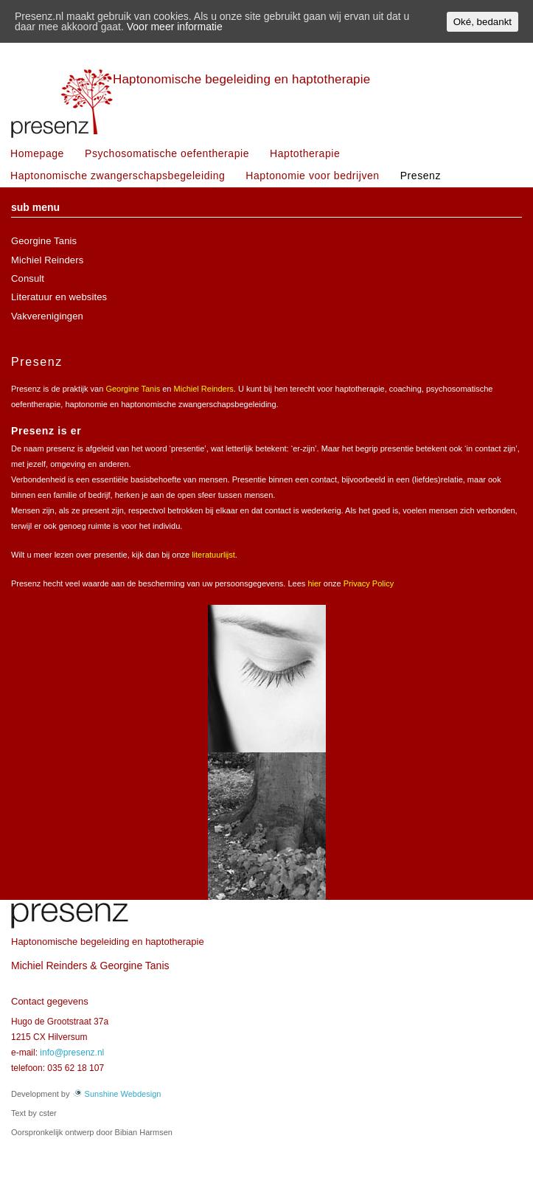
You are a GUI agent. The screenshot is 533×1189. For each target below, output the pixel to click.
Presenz (420, 175)
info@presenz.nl (72, 1052)
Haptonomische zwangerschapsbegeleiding (117, 175)
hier (314, 583)
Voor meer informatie (175, 26)
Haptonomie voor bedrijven (312, 175)
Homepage (37, 153)
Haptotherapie (305, 153)
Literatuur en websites (59, 296)
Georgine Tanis (44, 240)
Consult (27, 278)
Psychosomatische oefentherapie (167, 153)
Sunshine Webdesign (116, 1093)
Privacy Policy (369, 583)
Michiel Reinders (47, 260)
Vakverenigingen (47, 316)
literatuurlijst (213, 554)
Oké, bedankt (482, 21)
